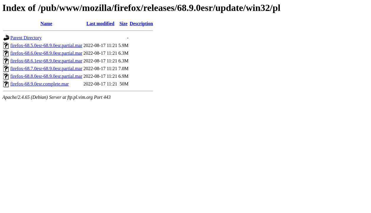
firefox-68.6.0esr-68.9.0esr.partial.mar (46, 53)
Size (123, 23)
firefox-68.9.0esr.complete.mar (39, 83)
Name (46, 23)
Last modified (100, 23)
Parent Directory (26, 37)
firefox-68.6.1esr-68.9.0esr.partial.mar (46, 60)
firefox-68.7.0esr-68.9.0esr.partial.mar (46, 68)
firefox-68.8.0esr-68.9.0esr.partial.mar (46, 76)
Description (141, 23)
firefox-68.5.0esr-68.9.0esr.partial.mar (46, 45)
